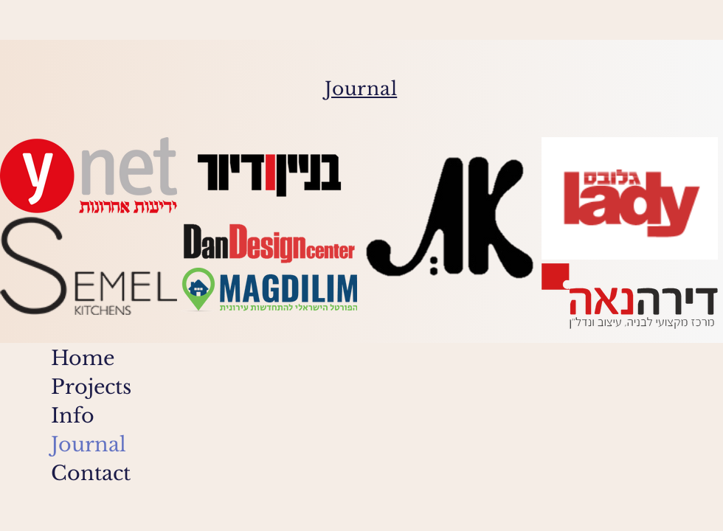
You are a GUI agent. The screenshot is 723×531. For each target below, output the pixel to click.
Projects (91, 387)
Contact (91, 473)
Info (72, 415)
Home (82, 358)
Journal (88, 444)
